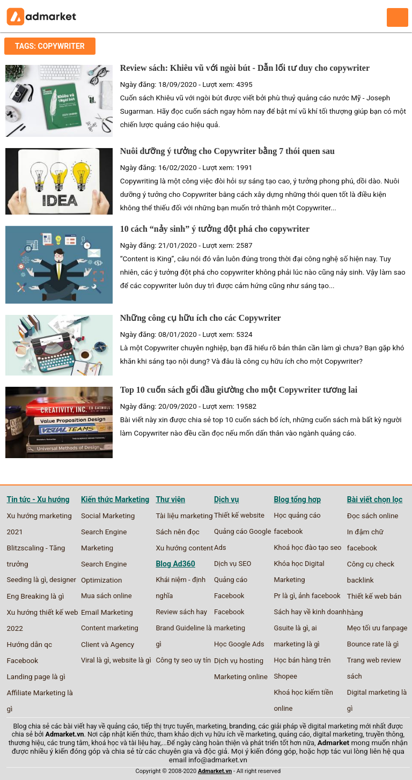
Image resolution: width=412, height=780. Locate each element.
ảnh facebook (319, 596)
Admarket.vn (65, 734)
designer (62, 580)
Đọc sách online (373, 515)
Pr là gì (284, 596)
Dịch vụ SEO (233, 564)
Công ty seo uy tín (183, 660)
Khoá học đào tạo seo (307, 547)
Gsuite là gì (291, 628)
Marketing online (241, 676)
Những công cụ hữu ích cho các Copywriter (200, 317)
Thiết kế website (239, 515)
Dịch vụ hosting (238, 660)
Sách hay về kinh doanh (310, 612)
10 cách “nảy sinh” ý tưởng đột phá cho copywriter (215, 228)
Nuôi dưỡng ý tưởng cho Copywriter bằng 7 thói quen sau (227, 151)
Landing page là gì (36, 676)
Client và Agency (107, 644)
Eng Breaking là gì (35, 596)
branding (242, 726)
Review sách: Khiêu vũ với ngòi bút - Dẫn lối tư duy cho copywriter (245, 67)
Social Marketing (108, 515)
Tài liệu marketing (184, 515)
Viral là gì (95, 660)
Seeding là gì (27, 580)
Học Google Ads (239, 644)
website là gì (132, 660)
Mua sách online (106, 596)
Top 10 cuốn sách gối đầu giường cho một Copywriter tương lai (238, 389)
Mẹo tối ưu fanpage (377, 628)
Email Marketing (107, 612)
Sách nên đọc (177, 531)
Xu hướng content (184, 547)
